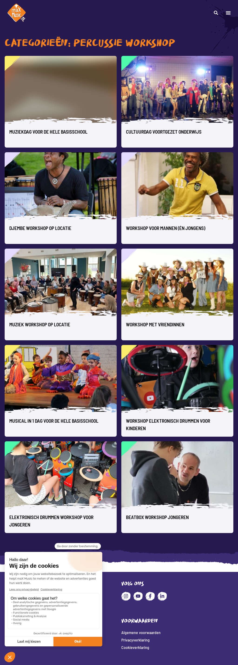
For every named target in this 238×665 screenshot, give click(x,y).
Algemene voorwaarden (141, 632)
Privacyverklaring (135, 639)
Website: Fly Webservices (119, 661)
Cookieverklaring (135, 647)
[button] (228, 13)
